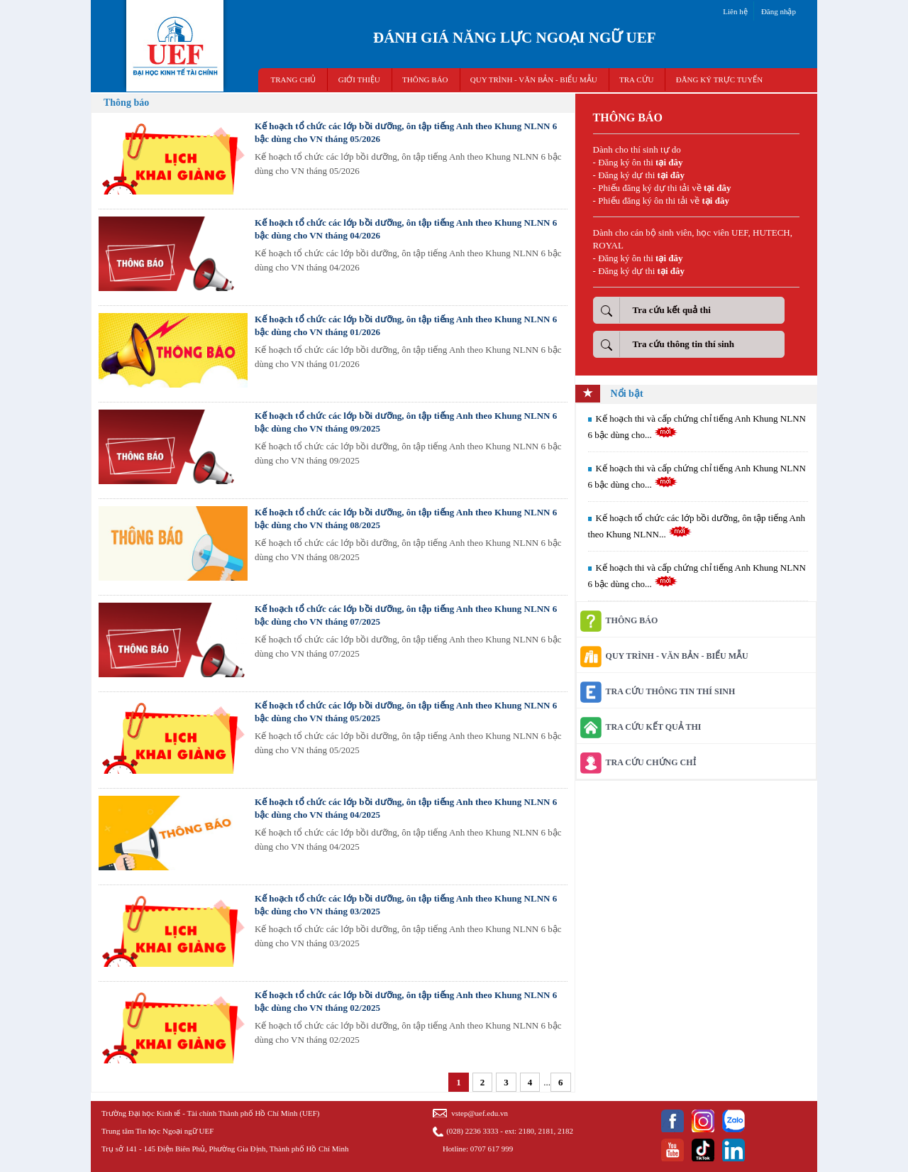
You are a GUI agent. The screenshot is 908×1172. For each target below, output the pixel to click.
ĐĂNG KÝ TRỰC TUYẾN (719, 79)
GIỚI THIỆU (359, 79)
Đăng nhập (778, 11)
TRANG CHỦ (293, 79)
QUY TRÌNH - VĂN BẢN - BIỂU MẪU (533, 79)
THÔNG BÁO (425, 79)
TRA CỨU (636, 79)
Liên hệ (735, 11)
